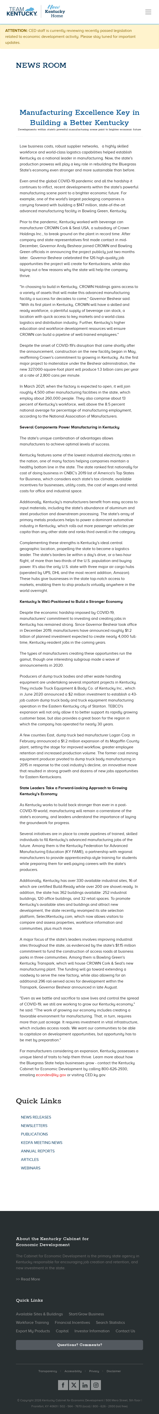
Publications (34, 1134)
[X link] (74, 1385)
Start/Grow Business (86, 1314)
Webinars (30, 1168)
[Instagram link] (96, 1385)
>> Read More (28, 1279)
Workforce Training (32, 1322)
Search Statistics (110, 1322)
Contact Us (125, 1331)
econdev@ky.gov (51, 1075)
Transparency (47, 1371)
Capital (62, 1331)
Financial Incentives (72, 1322)
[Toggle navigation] (148, 12)
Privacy (94, 1371)
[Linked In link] (85, 1385)
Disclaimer (114, 1371)
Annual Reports (38, 1151)
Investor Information (92, 1331)
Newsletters (34, 1126)
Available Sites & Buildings (39, 1314)
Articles (30, 1159)
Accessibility (73, 1371)
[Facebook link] (63, 1385)
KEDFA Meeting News (41, 1142)
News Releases (36, 1117)
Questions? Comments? (79, 1345)
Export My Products (33, 1331)
